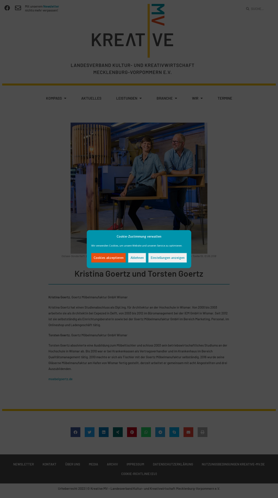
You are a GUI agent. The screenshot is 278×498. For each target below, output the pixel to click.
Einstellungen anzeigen (168, 258)
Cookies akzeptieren (109, 258)
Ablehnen (137, 258)
